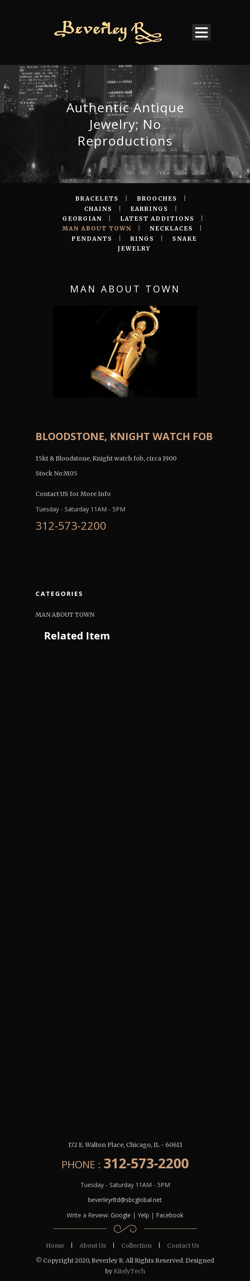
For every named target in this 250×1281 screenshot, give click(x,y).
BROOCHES (157, 198)
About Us (92, 1245)
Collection (136, 1245)
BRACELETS (97, 198)
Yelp (143, 1215)
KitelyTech (129, 1271)
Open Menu (201, 32)
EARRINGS (149, 209)
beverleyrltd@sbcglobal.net (125, 1200)
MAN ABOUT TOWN (97, 228)
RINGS (142, 238)
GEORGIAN (82, 218)
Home (55, 1245)
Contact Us (183, 1245)
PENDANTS (91, 238)
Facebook (169, 1215)
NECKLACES (171, 228)
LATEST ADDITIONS (157, 218)
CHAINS (98, 209)
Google (121, 1215)
